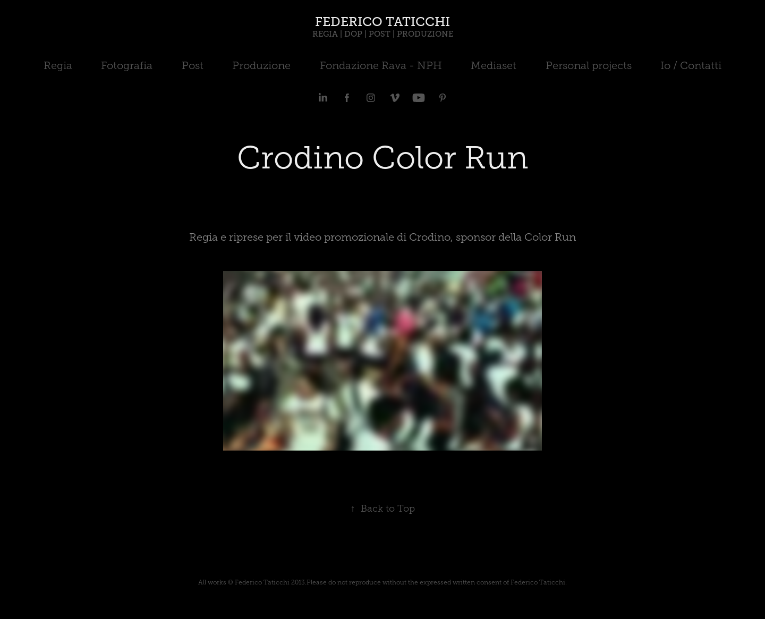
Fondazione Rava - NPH (381, 65)
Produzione (261, 65)
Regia (58, 65)
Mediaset (493, 65)
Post (192, 65)
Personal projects (589, 65)
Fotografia (126, 65)
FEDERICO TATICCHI (382, 21)
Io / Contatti (690, 65)
